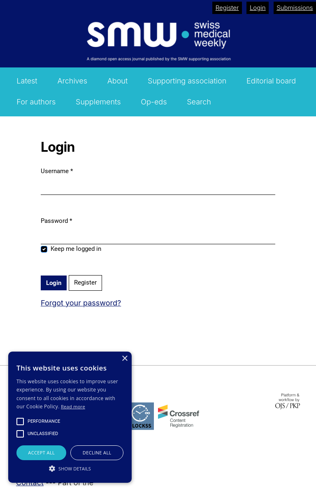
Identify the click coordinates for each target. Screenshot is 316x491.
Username (57, 171)
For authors (36, 101)
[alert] (70, 417)
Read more (73, 406)
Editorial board (271, 80)
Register (227, 8)
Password (56, 221)
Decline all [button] (97, 452)
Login (258, 8)
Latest (26, 80)
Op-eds (154, 101)
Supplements (98, 101)
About (117, 80)
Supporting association (187, 80)
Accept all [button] (41, 452)
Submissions (294, 8)
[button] (69, 468)
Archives (72, 80)
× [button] (124, 359)
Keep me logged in (76, 248)
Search (199, 101)
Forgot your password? (81, 303)
